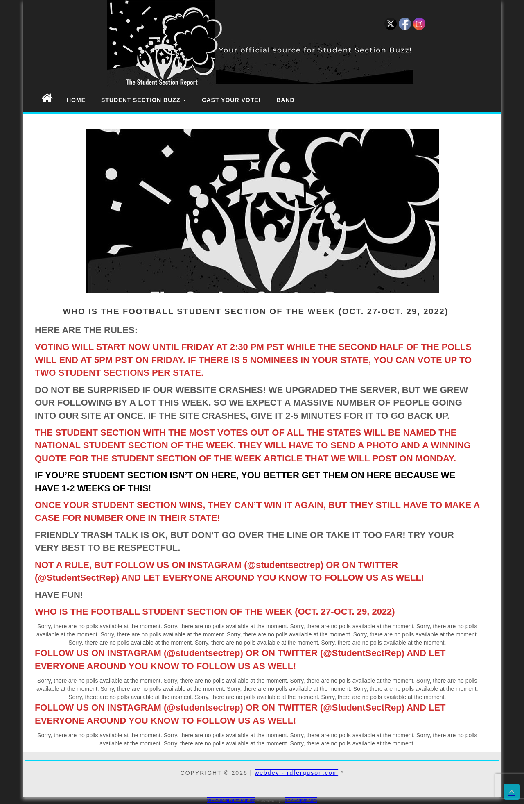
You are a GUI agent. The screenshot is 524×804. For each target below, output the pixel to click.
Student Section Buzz (143, 100)
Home (76, 100)
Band (285, 100)
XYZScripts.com (301, 800)
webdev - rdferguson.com (296, 773)
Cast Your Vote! (231, 100)
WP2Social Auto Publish (231, 800)
